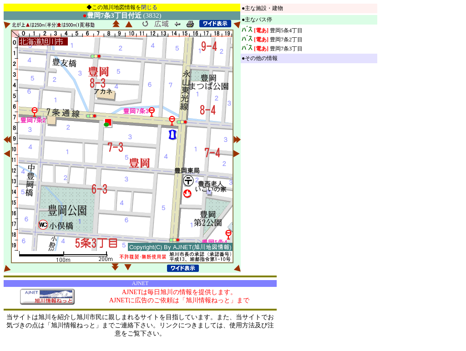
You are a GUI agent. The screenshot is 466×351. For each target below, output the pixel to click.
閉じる (149, 7)
